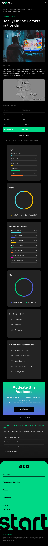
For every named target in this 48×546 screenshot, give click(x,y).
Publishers (7, 474)
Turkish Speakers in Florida (11, 447)
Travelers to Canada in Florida (12, 437)
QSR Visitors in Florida (10, 451)
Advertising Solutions (11, 482)
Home (5, 9)
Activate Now (24, 136)
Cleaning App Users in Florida (12, 442)
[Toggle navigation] (45, 3)
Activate (24, 409)
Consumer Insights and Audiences (21, 9)
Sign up (6, 509)
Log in (5, 505)
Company (7, 498)
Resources (7, 490)
